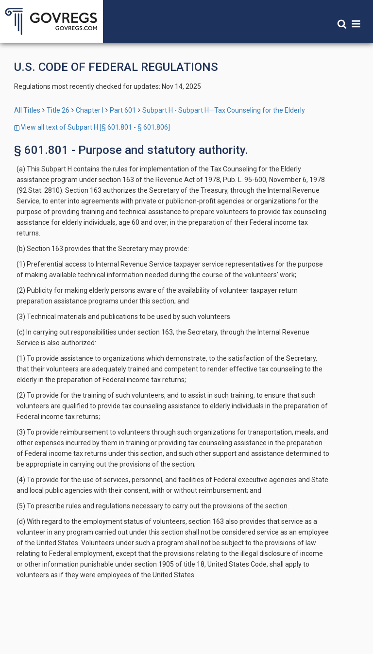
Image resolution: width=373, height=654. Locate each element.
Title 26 (58, 110)
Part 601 (123, 110)
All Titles (27, 110)
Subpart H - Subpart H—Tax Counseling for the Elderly (223, 110)
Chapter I (89, 110)
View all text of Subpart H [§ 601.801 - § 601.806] (92, 127)
